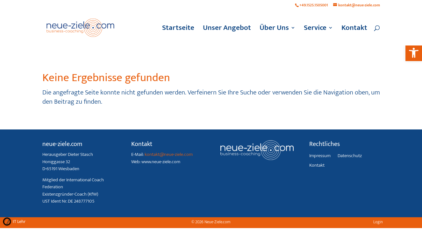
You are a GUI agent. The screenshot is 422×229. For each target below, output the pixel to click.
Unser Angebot (227, 29)
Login (378, 222)
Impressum (320, 157)
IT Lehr (19, 221)
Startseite (178, 29)
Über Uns (274, 29)
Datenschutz (350, 157)
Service (315, 29)
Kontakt (354, 29)
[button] (413, 53)
